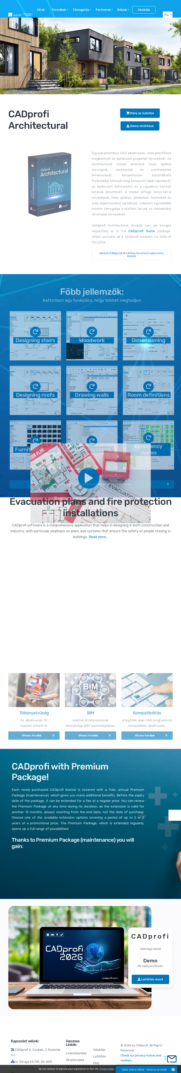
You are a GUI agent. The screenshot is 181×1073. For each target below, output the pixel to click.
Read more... (98, 32)
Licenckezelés (51, 22)
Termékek (58, 9)
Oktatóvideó (75, 1060)
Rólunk (122, 9)
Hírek (41, 9)
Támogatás (81, 9)
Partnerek (103, 9)
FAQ (96, 1063)
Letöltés (99, 1056)
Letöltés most (150, 979)
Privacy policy (107, 1069)
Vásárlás (144, 9)
